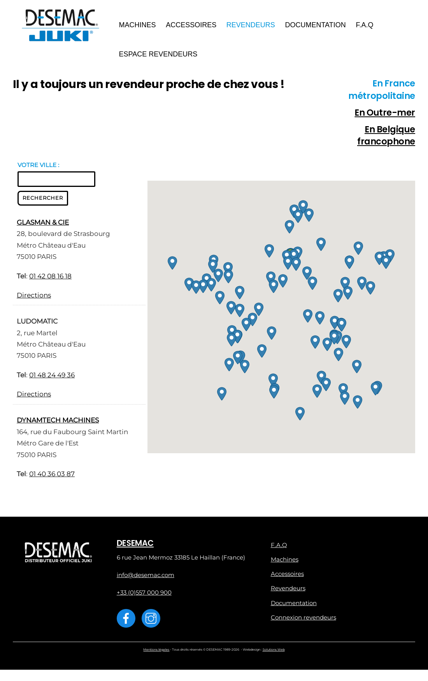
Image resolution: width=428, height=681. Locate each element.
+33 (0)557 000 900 (144, 594)
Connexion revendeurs (303, 619)
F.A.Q (366, 26)
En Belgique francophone (386, 137)
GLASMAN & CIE (43, 225)
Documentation (316, 26)
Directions (34, 297)
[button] (293, 258)
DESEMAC (135, 545)
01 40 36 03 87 (52, 476)
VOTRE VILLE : (38, 167)
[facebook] (127, 620)
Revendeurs (252, 26)
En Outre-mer (384, 114)
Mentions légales (156, 652)
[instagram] (152, 620)
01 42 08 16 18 (50, 278)
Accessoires (192, 26)
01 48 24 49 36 (52, 377)
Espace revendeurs (159, 55)
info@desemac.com (145, 577)
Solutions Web (274, 652)
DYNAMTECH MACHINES (58, 422)
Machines (138, 26)
